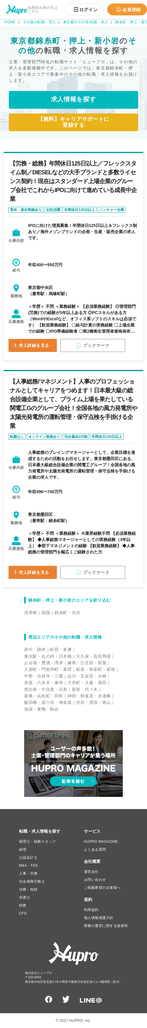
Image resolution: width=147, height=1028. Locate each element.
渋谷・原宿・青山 (93, 702)
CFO (23, 913)
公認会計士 (28, 857)
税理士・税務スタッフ (37, 841)
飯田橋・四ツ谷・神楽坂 (48, 702)
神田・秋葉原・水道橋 (89, 696)
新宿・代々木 (85, 689)
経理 (23, 849)
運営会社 (91, 872)
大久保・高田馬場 (93, 656)
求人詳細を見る (34, 345)
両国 (46, 612)
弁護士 (24, 897)
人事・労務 (28, 873)
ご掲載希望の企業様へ (102, 888)
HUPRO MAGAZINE (101, 841)
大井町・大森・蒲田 (86, 682)
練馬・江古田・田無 (86, 662)
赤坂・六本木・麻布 (43, 682)
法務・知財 (28, 889)
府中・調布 (35, 649)
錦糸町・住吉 (67, 612)
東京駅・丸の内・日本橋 (48, 656)
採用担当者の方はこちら (43, 9)
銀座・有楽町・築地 (95, 669)
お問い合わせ (95, 880)
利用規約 (91, 910)
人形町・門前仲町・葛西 (48, 669)
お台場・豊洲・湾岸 (43, 662)
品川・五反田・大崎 (86, 676)
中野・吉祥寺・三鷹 (43, 676)
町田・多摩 (61, 649)
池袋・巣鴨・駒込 (41, 709)
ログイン (88, 9)
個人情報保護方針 (98, 918)
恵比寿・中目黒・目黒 (45, 689)
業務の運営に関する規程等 (106, 926)
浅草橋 (30, 612)
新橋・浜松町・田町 (43, 696)
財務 (23, 905)
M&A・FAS (28, 865)
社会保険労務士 (32, 881)
